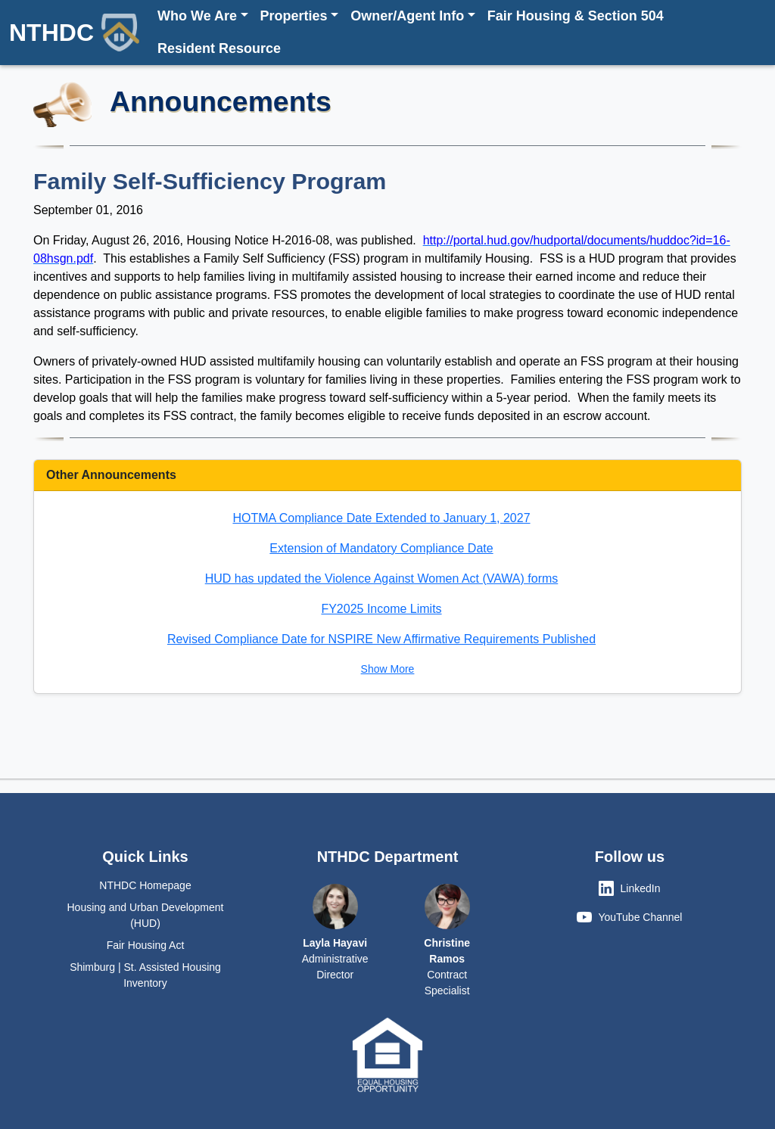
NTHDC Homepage (145, 885)
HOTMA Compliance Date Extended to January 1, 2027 (381, 518)
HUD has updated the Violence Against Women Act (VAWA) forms (382, 578)
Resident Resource (219, 48)
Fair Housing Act (146, 945)
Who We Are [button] (197, 15)
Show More (388, 669)
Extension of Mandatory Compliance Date (381, 548)
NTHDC (74, 32)
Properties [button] (294, 15)
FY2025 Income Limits (381, 608)
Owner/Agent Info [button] (407, 15)
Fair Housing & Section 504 (575, 15)
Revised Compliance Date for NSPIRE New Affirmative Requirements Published (381, 639)
